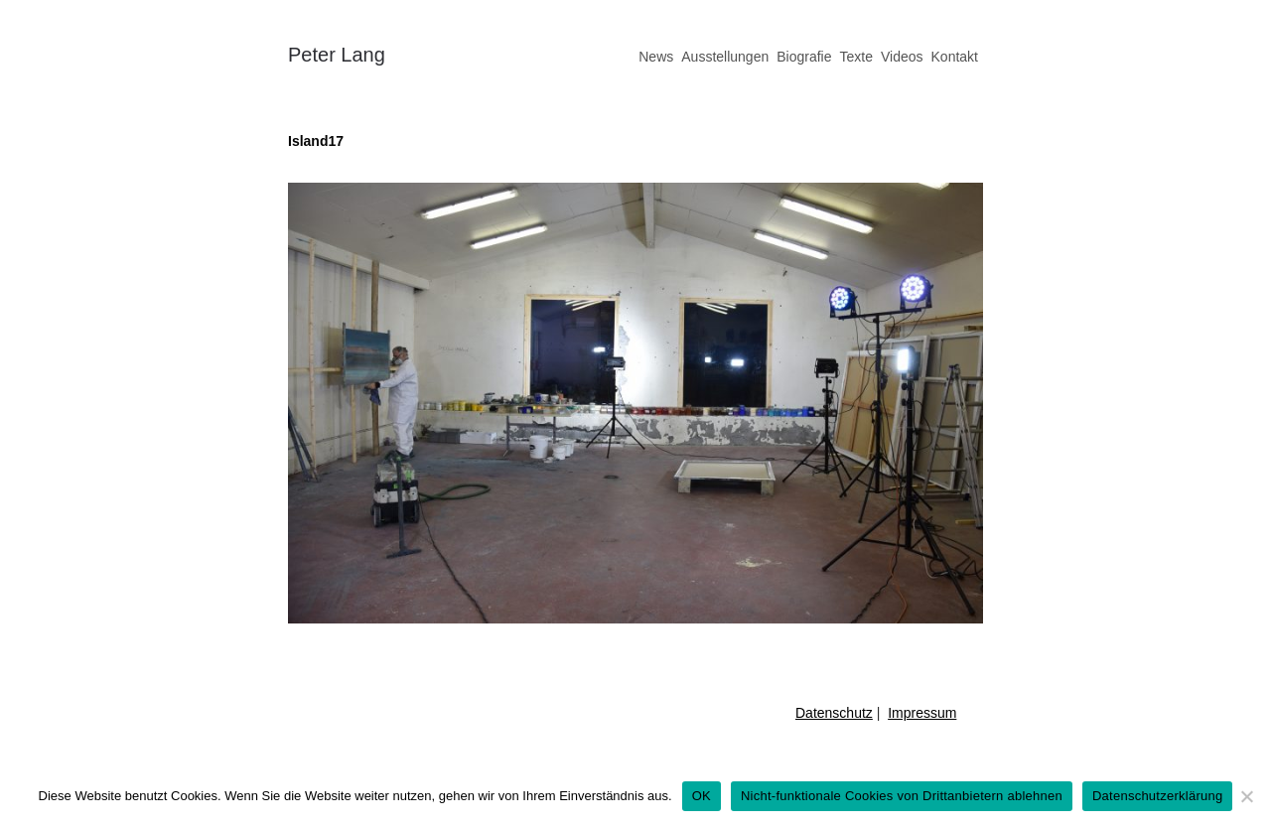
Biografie (804, 57)
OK (701, 795)
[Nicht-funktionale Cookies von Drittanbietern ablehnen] (1246, 796)
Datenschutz (834, 713)
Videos (902, 57)
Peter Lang (336, 55)
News (655, 57)
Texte (855, 57)
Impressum (922, 713)
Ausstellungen (725, 57)
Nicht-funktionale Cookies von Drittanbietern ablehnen (901, 795)
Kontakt (954, 57)
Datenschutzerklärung (1157, 795)
